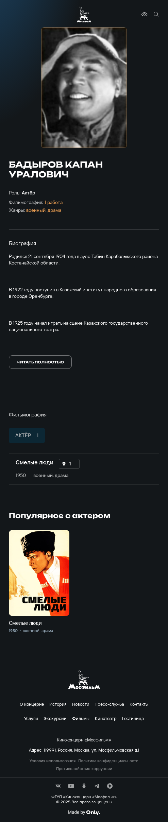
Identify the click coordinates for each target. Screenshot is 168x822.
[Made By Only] (84, 812)
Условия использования (52, 760)
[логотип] (84, 14)
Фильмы (80, 718)
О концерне (32, 704)
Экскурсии (55, 718)
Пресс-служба (109, 704)
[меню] (15, 14)
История (58, 704)
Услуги (31, 718)
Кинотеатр (106, 718)
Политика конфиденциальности (108, 760)
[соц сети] (58, 786)
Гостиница (133, 718)
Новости (80, 704)
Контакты (139, 704)
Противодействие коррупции (84, 768)
